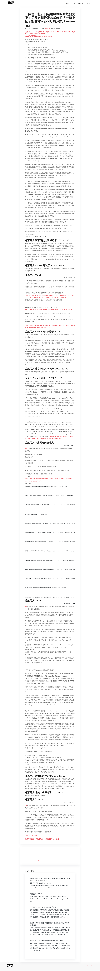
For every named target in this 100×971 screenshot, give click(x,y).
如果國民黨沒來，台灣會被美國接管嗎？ (44, 907)
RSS (74, 3)
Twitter (88, 3)
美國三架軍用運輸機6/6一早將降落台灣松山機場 (46, 941)
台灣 (46, 28)
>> (26, 281)
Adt (28, 28)
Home (67, 3)
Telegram (80, 3)
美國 (49, 28)
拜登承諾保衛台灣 (36, 894)
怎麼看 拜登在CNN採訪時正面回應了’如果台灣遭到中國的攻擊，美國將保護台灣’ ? (50, 879)
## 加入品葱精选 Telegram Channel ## (38, 36)
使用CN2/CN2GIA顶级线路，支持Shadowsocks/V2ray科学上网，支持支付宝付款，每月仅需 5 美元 (50, 33)
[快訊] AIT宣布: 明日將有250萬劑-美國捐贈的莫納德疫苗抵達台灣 (49, 924)
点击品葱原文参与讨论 (32, 835)
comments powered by (33, 861)
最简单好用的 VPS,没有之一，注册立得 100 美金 (42, 839)
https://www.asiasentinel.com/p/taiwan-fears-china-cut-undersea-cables (48, 310)
